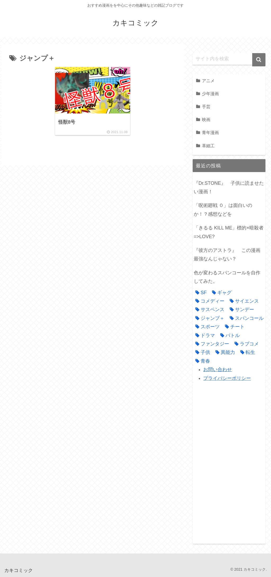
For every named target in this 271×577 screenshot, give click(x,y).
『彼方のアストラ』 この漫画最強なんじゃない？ (227, 254)
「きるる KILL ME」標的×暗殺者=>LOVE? (229, 232)
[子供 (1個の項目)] (201, 352)
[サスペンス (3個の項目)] (208, 309)
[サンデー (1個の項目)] (240, 309)
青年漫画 (210, 132)
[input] (229, 59)
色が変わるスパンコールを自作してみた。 (227, 277)
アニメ (208, 80)
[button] (258, 59)
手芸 (206, 106)
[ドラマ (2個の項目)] (204, 335)
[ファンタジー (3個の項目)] (211, 344)
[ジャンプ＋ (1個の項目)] (208, 318)
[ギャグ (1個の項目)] (220, 292)
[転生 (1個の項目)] (246, 352)
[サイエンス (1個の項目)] (243, 301)
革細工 (208, 145)
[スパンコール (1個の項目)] (245, 318)
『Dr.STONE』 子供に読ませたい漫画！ (229, 187)
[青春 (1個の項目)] (201, 361)
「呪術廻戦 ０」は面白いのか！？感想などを (223, 209)
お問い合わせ (217, 369)
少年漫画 (210, 93)
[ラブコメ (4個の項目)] (245, 344)
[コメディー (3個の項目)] (208, 301)
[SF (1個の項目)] (200, 292)
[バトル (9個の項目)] (229, 335)
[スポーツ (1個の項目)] (206, 326)
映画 (206, 119)
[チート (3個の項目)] (233, 326)
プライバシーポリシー (227, 378)
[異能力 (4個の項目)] (224, 352)
